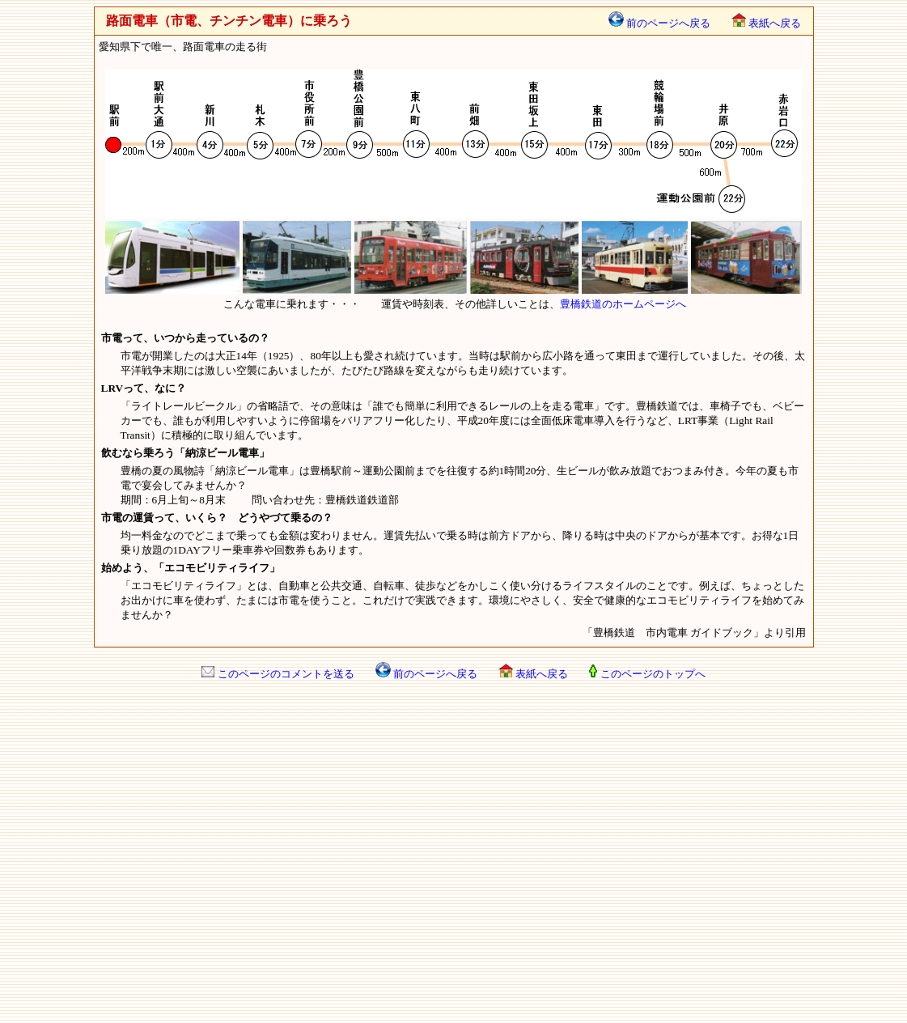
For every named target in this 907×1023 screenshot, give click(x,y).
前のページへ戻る (659, 23)
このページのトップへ (647, 674)
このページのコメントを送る (277, 674)
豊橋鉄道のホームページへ (623, 304)
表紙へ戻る (766, 23)
